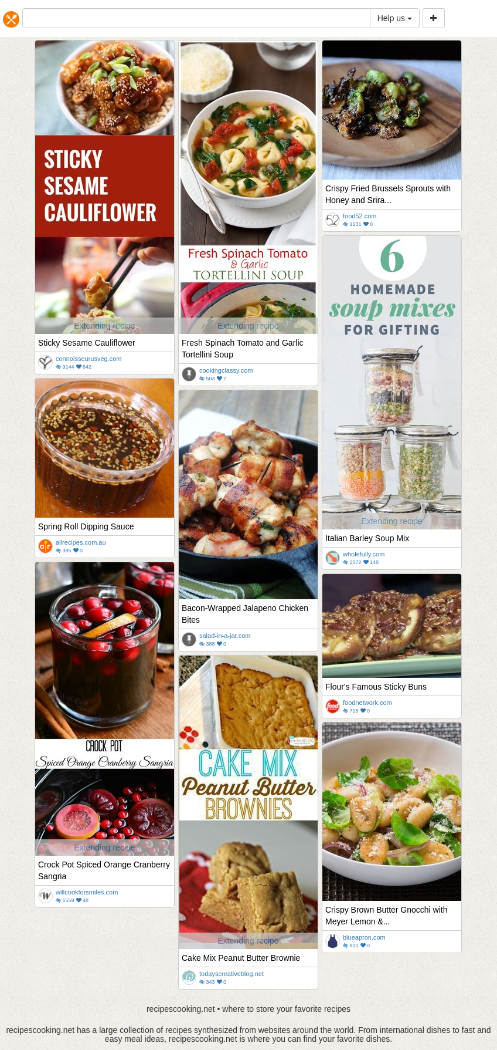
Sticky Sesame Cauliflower (86, 342)
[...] (196, 18)
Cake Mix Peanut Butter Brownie (241, 958)
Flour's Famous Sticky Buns (376, 686)
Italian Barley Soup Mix (367, 538)
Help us (394, 18)
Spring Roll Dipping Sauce (86, 526)
